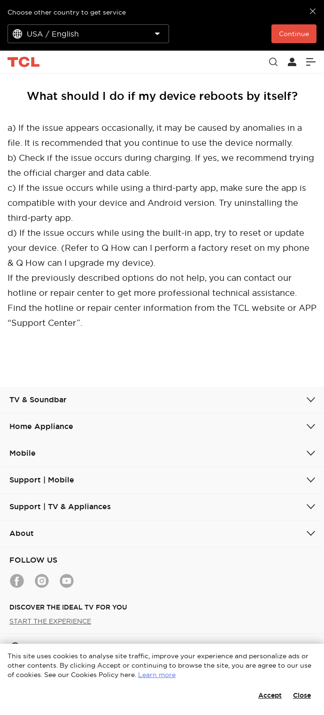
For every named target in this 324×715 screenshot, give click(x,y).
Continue (294, 34)
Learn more (157, 674)
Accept (270, 695)
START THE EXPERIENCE (50, 621)
